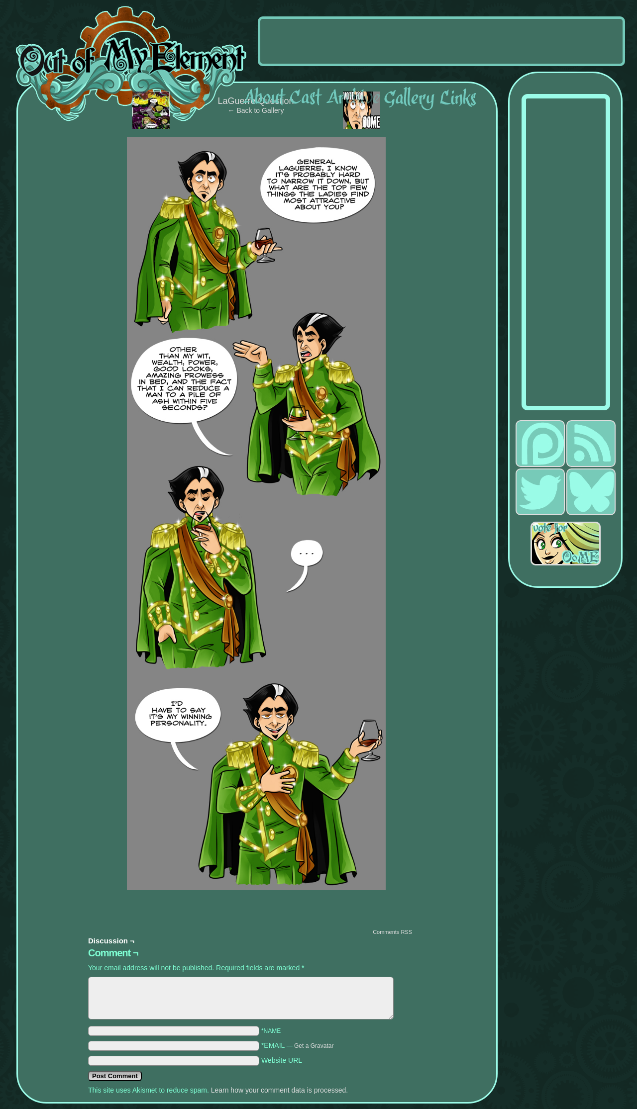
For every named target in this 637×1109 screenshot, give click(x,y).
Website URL (281, 1060)
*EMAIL (297, 1045)
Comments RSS (392, 932)
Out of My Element (131, 64)
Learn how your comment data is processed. (279, 1090)
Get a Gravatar (313, 1045)
